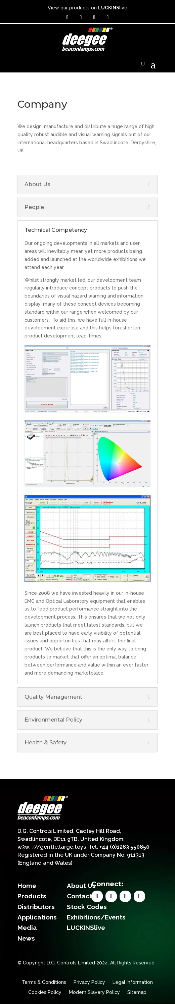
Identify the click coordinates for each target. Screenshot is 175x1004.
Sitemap (136, 992)
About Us (81, 885)
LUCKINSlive (86, 927)
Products (31, 896)
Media (27, 927)
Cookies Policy (44, 992)
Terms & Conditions (44, 982)
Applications (37, 917)
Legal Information (133, 982)
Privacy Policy (89, 982)
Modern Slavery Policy (94, 992)
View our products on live (87, 7)
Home (26, 885)
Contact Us (84, 896)
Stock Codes (87, 906)
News (26, 938)
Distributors (36, 906)
